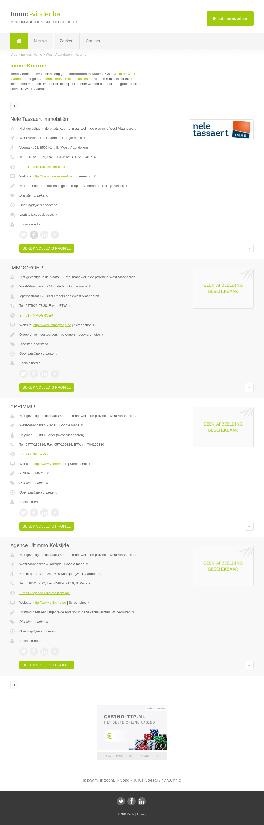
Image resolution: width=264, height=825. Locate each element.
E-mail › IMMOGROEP (36, 315)
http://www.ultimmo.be (49, 603)
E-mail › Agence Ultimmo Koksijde (44, 593)
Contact (93, 41)
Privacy (141, 814)
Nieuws (40, 41)
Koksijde (55, 564)
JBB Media (127, 814)
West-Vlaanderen (32, 138)
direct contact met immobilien (66, 79)
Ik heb (230, 18)
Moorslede (57, 286)
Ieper (53, 425)
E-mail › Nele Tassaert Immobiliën (44, 167)
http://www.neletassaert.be (52, 176)
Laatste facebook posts (38, 214)
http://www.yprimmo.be (50, 464)
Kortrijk (54, 138)
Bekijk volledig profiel (47, 248)
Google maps (74, 138)
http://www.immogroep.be (52, 325)
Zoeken (66, 41)
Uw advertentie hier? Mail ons (132, 756)
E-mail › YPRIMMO (33, 454)
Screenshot (85, 176)
